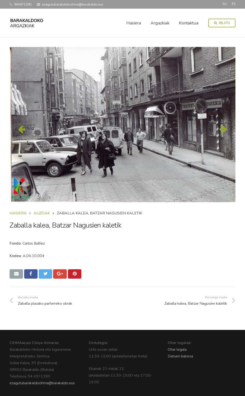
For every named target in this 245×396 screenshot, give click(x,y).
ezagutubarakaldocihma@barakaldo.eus (42, 383)
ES (233, 4)
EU (225, 4)
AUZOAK (42, 213)
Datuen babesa (180, 356)
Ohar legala (177, 349)
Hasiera (18, 213)
